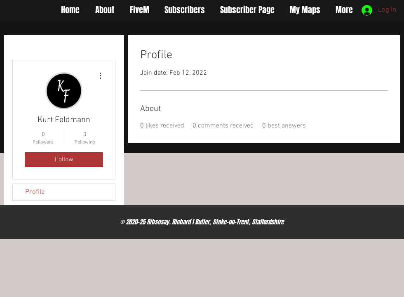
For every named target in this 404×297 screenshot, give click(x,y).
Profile (35, 192)
